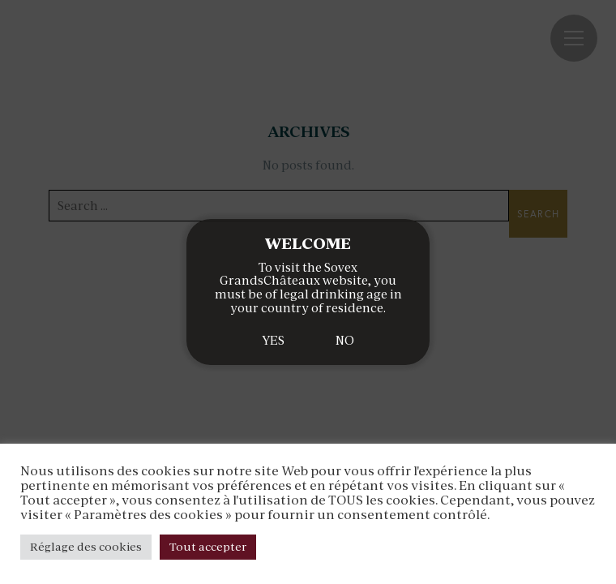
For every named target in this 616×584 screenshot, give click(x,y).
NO (345, 340)
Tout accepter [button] (207, 546)
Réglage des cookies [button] (86, 546)
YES (273, 340)
